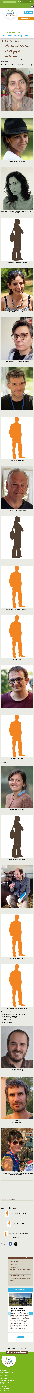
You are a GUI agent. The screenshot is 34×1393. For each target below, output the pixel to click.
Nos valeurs (13, 1264)
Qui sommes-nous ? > (10, 59)
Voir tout (20, 1337)
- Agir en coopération (15, 1273)
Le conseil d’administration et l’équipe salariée (19, 1279)
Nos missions (13, 1267)
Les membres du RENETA (16, 1275)
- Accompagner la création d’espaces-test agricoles (20, 1270)
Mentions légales (11, 1348)
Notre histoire (13, 1261)
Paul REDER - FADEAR (16, 1224)
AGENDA (28, 12)
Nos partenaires (14, 1283)
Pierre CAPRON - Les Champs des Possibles (16, 1234)
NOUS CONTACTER (26, 18)
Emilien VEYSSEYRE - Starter (16, 1214)
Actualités (20, 1289)
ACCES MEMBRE (26, 1)
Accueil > (3, 59)
